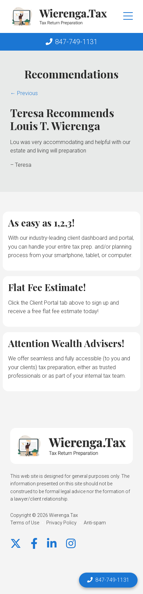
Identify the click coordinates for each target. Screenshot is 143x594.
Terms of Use (24, 522)
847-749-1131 (76, 42)
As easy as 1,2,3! (41, 222)
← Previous (24, 93)
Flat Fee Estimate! (47, 287)
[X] (15, 543)
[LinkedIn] (52, 543)
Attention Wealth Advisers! (66, 343)
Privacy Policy (61, 522)
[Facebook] (34, 543)
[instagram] (71, 543)
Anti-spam (95, 522)
